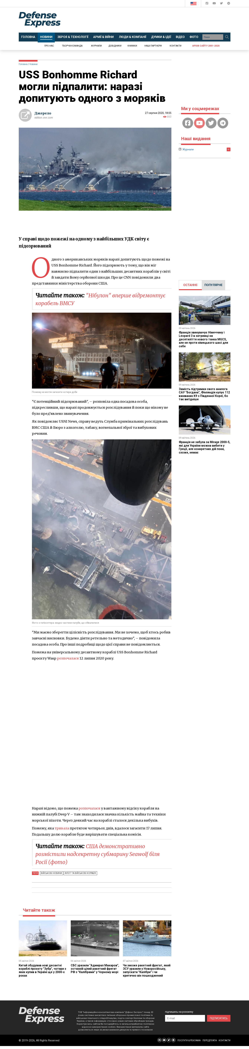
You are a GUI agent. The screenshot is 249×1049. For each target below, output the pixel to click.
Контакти (175, 45)
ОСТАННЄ (190, 285)
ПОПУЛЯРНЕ (213, 285)
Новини (34, 64)
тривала (62, 828)
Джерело (43, 113)
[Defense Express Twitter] (222, 4)
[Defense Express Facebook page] (207, 4)
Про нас (49, 45)
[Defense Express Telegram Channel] (228, 4)
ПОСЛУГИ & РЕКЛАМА (189, 1043)
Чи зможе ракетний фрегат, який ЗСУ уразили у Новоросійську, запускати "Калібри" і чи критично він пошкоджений (143, 972)
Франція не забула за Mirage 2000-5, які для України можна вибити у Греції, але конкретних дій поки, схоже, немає (204, 447)
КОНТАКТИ (224, 1043)
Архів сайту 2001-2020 (205, 45)
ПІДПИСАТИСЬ (219, 1021)
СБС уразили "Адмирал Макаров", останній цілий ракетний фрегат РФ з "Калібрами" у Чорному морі (91, 970)
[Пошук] (227, 37)
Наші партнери (153, 45)
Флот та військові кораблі (79, 872)
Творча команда (72, 45)
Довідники (114, 45)
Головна (23, 64)
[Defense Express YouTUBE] (214, 4)
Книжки (132, 45)
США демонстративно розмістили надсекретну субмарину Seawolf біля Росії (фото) (102, 853)
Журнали (96, 45)
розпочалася (68, 658)
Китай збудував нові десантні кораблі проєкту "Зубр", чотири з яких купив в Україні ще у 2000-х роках (42, 970)
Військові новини (51, 872)
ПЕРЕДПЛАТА (210, 1043)
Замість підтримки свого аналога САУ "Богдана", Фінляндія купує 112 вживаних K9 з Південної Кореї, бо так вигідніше (204, 394)
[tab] (190, 285)
